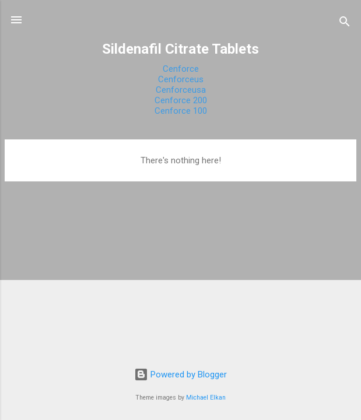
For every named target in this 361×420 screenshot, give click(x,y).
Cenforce (181, 69)
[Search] (345, 23)
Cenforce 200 (181, 100)
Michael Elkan (206, 397)
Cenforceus (181, 79)
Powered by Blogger (180, 374)
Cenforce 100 (181, 111)
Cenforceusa (181, 90)
